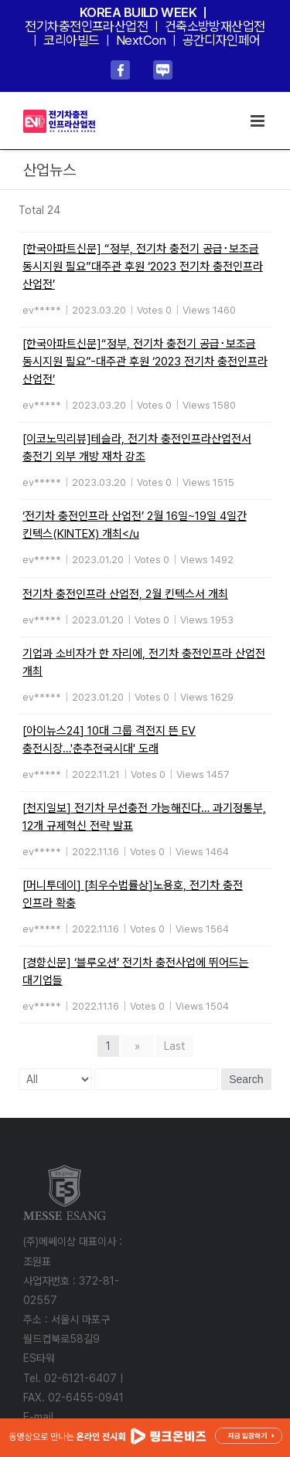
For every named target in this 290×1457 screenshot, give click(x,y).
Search (246, 1079)
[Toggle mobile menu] (259, 121)
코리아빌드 (71, 40)
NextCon (140, 40)
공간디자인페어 (222, 40)
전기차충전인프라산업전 (86, 26)
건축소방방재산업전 (215, 26)
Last (174, 1046)
